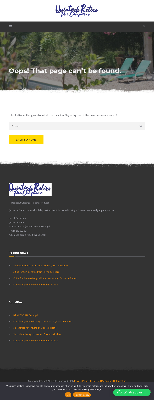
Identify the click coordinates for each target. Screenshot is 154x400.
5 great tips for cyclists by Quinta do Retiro (35, 327)
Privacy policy (82, 395)
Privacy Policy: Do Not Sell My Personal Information (100, 380)
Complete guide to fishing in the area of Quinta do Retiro (42, 321)
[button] (132, 392)
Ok (68, 395)
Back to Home (26, 139)
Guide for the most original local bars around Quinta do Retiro (44, 278)
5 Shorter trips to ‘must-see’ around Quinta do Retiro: (40, 265)
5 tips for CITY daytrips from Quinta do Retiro (36, 271)
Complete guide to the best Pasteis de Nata (35, 284)
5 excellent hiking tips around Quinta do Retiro (37, 334)
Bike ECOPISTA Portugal (25, 315)
